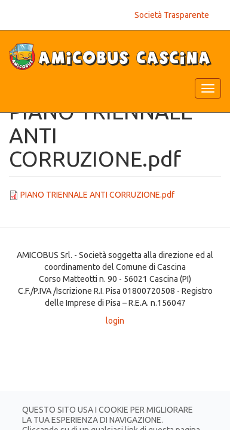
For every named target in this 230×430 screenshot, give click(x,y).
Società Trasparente (171, 15)
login (115, 320)
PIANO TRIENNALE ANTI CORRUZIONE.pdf (97, 194)
